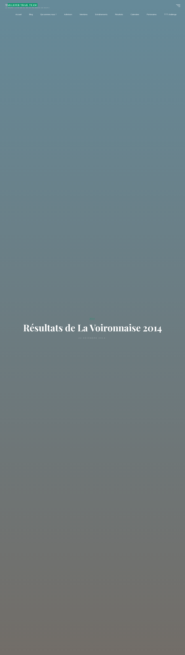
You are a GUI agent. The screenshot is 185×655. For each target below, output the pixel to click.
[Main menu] (178, 5)
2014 (92, 318)
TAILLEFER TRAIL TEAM (21, 5)
